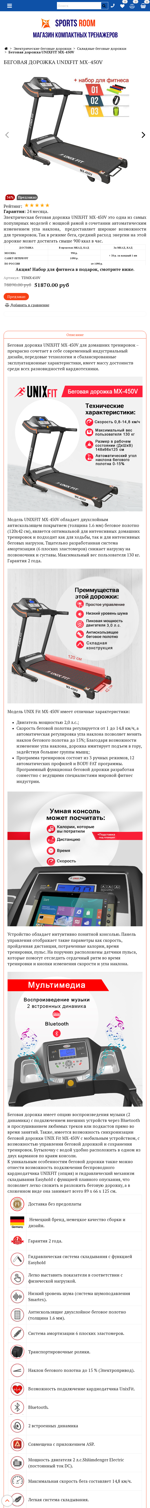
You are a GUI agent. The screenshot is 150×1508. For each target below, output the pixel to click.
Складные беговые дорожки (101, 48)
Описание (75, 334)
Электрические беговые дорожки (42, 48)
